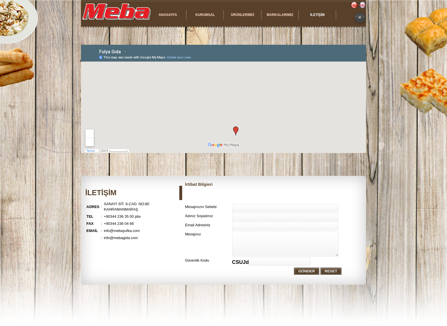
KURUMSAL (205, 15)
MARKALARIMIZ (280, 15)
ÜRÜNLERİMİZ (243, 15)
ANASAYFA (168, 15)
